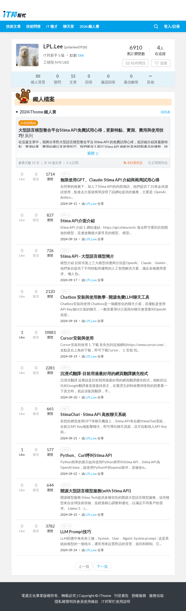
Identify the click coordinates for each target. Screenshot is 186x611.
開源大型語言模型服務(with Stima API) (95, 490)
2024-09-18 (68, 321)
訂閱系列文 (158, 163)
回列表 (165, 112)
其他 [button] (150, 78)
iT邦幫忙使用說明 (115, 601)
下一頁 (102, 566)
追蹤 (160, 63)
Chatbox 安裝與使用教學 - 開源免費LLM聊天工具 (104, 297)
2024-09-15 (68, 203)
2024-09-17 (68, 280)
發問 (57, 78)
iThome (105, 595)
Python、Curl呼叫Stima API (86, 455)
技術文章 (13, 26)
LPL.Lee (91, 203)
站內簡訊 (135, 63)
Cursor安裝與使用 (77, 338)
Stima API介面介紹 (77, 220)
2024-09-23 (68, 514)
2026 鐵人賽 (89, 26)
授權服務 (139, 595)
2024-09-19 (68, 356)
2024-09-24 (68, 550)
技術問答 (33, 26)
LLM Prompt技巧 (75, 531)
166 (81, 55)
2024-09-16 (68, 239)
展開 (92, 153)
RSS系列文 (133, 163)
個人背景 (38, 78)
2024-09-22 (68, 474)
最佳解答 (131, 78)
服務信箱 (156, 595)
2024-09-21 (68, 438)
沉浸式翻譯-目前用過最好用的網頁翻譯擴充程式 (104, 373)
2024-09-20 (68, 397)
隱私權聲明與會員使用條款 (76, 601)
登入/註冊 (172, 26)
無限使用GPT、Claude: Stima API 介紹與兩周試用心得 (109, 179)
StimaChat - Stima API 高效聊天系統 (93, 414)
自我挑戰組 (28, 123)
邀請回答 (108, 78)
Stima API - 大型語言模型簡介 (87, 256)
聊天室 (68, 26)
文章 (73, 78)
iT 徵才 (52, 26)
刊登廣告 (121, 595)
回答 (88, 78)
